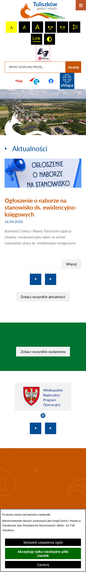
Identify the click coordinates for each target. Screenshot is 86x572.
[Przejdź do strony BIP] (19, 81)
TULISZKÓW (43, 479)
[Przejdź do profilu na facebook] (51, 81)
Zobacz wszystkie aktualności (43, 297)
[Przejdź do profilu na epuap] (35, 81)
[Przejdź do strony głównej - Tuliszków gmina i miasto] (43, 12)
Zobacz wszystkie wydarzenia (43, 352)
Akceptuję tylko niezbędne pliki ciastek (43, 553)
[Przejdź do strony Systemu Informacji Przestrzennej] (67, 81)
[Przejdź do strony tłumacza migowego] (43, 53)
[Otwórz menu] (81, 5)
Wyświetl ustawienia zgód (43, 542)
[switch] (50, 27)
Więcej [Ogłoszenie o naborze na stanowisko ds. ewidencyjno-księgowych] (71, 264)
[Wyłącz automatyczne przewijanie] (43, 415)
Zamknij (43, 565)
